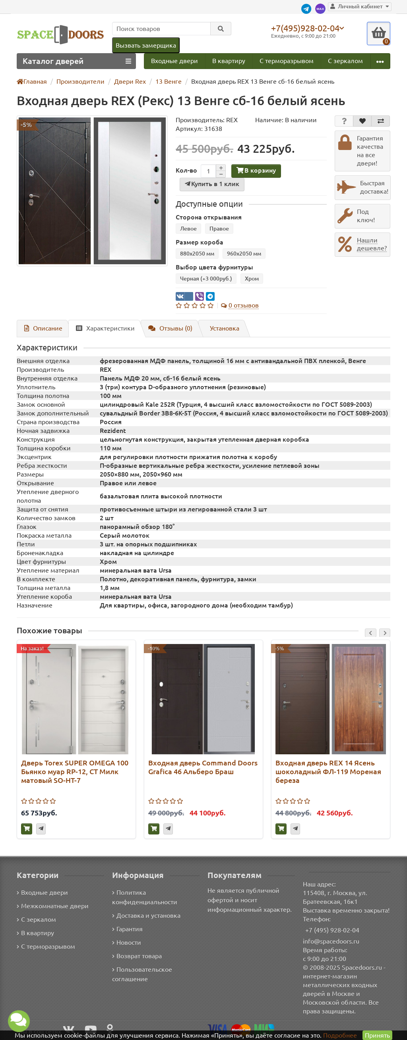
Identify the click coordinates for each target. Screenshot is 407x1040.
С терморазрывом (286, 61)
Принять (377, 1035)
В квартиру (228, 61)
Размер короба (198, 242)
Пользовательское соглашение (141, 974)
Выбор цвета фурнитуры (212, 267)
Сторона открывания (206, 217)
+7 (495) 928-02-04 (332, 930)
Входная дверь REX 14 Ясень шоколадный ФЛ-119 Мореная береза (326, 772)
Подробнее (340, 1035)
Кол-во (186, 170)
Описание (42, 328)
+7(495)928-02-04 (307, 28)
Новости (126, 942)
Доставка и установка (146, 915)
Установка (221, 328)
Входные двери (174, 61)
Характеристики (102, 328)
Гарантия (127, 929)
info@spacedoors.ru (331, 941)
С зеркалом (345, 61)
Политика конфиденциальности (144, 897)
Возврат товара (137, 956)
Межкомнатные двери (51, 906)
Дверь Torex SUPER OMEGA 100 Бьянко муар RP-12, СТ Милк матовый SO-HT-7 (69, 772)
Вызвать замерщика (145, 45)
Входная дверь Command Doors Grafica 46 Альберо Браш (202, 768)
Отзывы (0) (166, 328)
